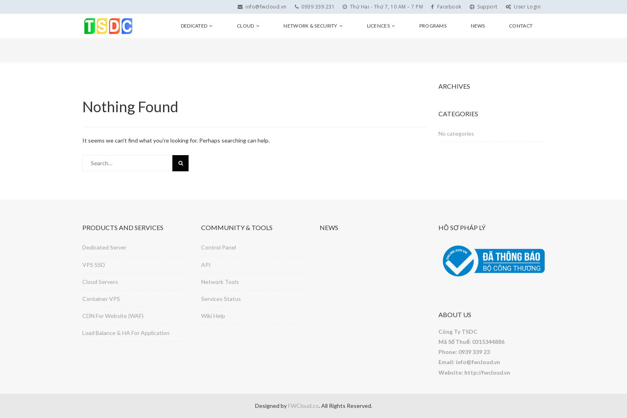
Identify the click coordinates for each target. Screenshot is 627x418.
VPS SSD (93, 264)
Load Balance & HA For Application (126, 332)
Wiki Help (213, 315)
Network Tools (220, 281)
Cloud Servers (100, 281)
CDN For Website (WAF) (113, 315)
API (206, 264)
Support (484, 6)
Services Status (221, 298)
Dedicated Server (104, 247)
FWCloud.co (303, 405)
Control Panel (218, 247)
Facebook (446, 6)
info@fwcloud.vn (262, 6)
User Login (523, 6)
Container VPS (101, 298)
